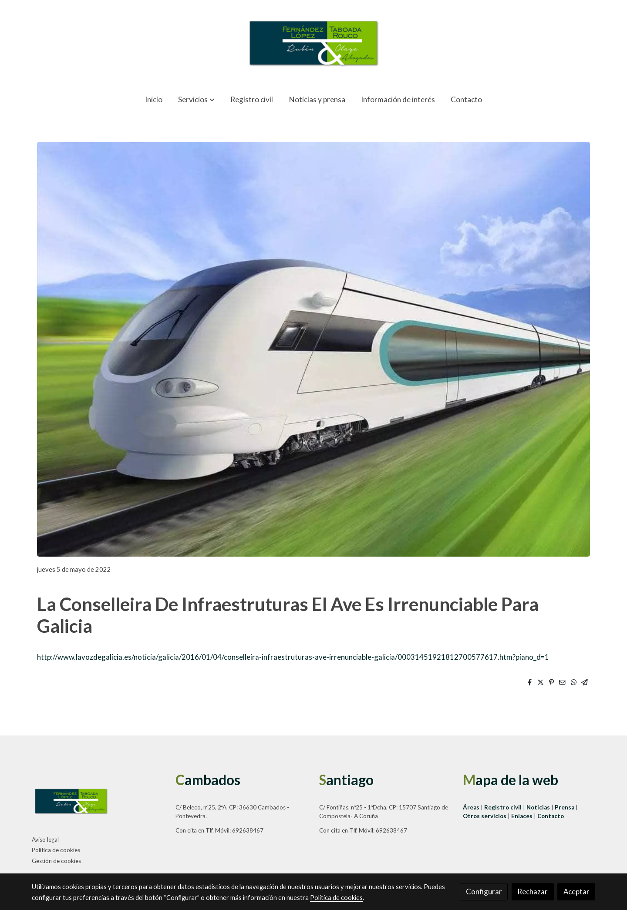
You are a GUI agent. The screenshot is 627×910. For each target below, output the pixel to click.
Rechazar (532, 891)
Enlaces (522, 816)
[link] (313, 43)
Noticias (538, 807)
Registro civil (503, 807)
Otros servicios (484, 816)
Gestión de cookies (56, 860)
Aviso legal (45, 839)
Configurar (484, 891)
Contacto (550, 816)
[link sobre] (98, 802)
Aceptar (576, 891)
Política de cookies (56, 849)
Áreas (472, 807)
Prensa (565, 807)
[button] (196, 99)
